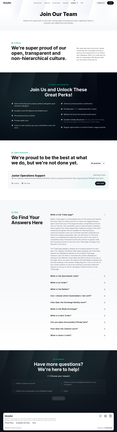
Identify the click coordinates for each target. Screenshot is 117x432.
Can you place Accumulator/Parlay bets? (78, 322)
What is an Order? (78, 283)
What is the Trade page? (78, 215)
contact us (100, 3)
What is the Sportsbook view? (78, 276)
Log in (110, 3)
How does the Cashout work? (78, 329)
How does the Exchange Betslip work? (78, 302)
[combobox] (97, 163)
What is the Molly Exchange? (78, 309)
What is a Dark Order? (78, 316)
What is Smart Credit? (78, 335)
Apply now (100, 183)
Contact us (59, 398)
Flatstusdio (108, 427)
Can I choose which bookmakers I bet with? (78, 296)
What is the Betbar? (78, 289)
